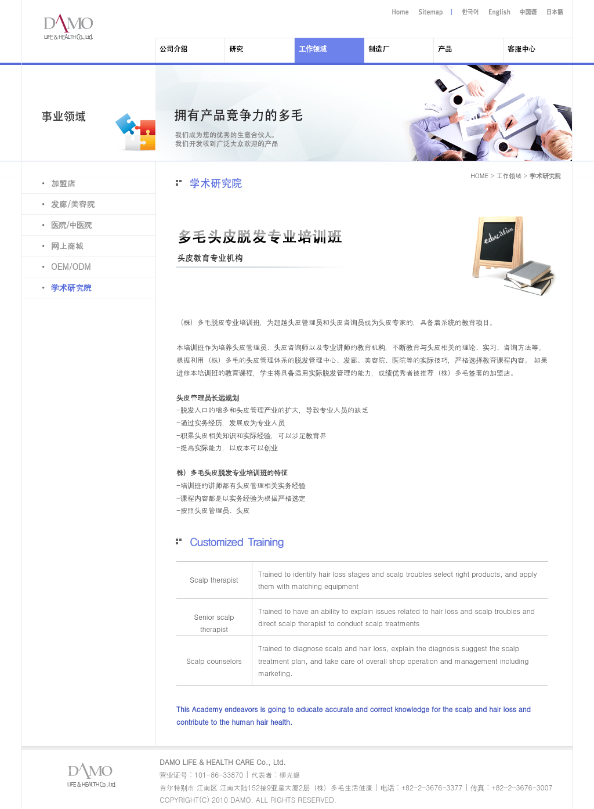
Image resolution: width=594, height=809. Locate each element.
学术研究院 (56, 287)
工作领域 (509, 175)
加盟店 (48, 183)
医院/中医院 (56, 224)
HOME (479, 175)
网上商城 (52, 245)
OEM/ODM (55, 266)
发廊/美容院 (58, 204)
